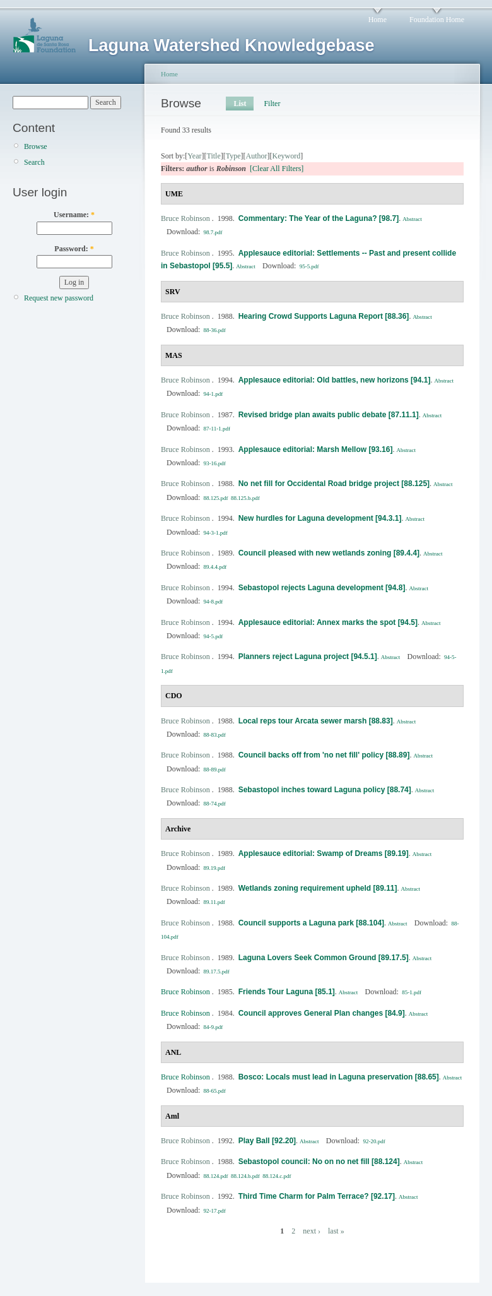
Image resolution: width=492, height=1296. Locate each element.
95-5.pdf (309, 266)
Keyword (286, 156)
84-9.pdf (213, 1027)
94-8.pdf (213, 601)
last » (336, 1231)
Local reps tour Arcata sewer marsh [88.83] (315, 720)
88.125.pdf (216, 498)
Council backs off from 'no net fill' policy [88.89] (324, 755)
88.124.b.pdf (245, 1176)
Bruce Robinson (185, 218)
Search (34, 162)
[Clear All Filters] (276, 168)
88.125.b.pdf (245, 498)
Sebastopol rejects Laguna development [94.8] (322, 587)
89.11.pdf (214, 902)
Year (194, 156)
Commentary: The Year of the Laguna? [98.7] (318, 218)
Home (377, 19)
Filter (272, 103)
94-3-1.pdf (216, 533)
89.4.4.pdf (215, 567)
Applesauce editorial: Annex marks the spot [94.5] (328, 622)
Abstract (412, 219)
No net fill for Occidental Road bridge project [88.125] (334, 483)
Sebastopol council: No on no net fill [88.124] (319, 1161)
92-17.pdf (215, 1211)
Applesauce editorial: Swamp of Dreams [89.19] (323, 853)
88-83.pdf (215, 735)
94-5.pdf (213, 636)
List (239, 103)
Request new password (58, 298)
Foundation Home (436, 19)
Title (213, 156)
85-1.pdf (411, 992)
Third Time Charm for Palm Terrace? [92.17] (316, 1196)
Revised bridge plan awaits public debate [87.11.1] (328, 414)
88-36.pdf (215, 330)
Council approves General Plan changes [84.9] (321, 1013)
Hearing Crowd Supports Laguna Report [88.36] (323, 316)
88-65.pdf (215, 1091)
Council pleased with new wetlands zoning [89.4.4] (328, 553)
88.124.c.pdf (276, 1176)
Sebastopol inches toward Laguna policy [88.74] (324, 789)
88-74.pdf (215, 803)
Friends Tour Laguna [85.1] (286, 991)
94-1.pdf (213, 394)
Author (256, 156)
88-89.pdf (215, 769)
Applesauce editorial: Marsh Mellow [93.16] (315, 449)
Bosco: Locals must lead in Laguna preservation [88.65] (338, 1077)
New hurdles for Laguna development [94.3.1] (320, 518)
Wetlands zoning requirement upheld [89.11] (317, 888)
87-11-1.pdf (217, 428)
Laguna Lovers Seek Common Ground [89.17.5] (323, 957)
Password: (73, 248)
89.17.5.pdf (217, 971)
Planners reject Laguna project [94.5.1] (307, 656)
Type (233, 156)
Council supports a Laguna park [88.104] (311, 922)
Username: (74, 214)
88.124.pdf (216, 1176)
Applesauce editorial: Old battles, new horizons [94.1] (334, 380)
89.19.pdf (215, 868)
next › (311, 1231)
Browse (35, 146)
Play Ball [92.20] (267, 1140)
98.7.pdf (213, 232)
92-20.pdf (374, 1141)
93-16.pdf (215, 463)
